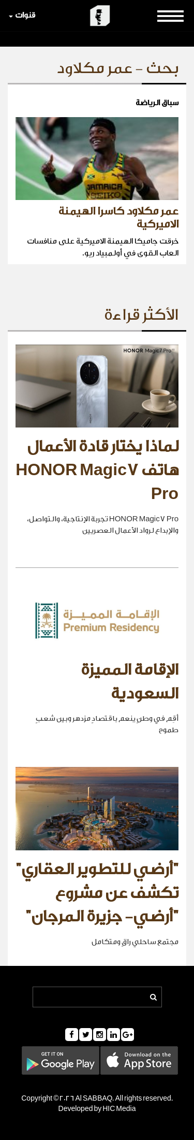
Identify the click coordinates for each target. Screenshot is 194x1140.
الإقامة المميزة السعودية (129, 682)
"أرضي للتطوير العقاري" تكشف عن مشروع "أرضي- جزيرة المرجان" (97, 893)
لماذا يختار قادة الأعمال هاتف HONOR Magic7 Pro (97, 470)
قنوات (22, 15)
